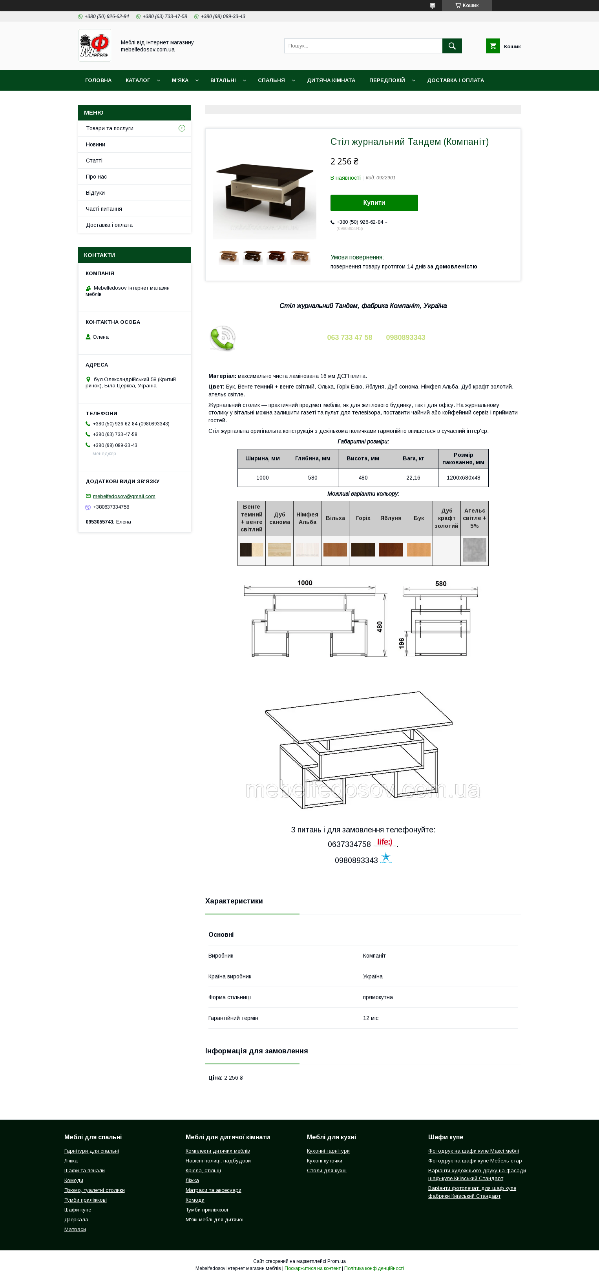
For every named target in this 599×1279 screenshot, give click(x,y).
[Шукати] (452, 45)
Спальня (271, 80)
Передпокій (387, 80)
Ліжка (71, 1161)
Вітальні (223, 80)
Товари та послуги (109, 128)
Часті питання (104, 209)
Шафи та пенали (84, 1170)
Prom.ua (336, 1261)
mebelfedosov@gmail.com (124, 496)
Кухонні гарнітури (328, 1151)
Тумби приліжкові (85, 1200)
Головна (98, 80)
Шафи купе (77, 1210)
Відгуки (95, 193)
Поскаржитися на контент (313, 1268)
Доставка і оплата (455, 80)
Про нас (96, 176)
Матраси (75, 1229)
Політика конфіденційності (374, 1268)
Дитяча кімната (331, 80)
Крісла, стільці (203, 1170)
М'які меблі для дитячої (215, 1219)
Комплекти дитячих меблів (218, 1151)
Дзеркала (76, 1219)
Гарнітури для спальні (91, 1151)
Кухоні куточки (324, 1161)
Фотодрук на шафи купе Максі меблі (473, 1151)
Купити (374, 202)
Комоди (73, 1180)
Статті (94, 160)
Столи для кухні (327, 1170)
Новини (95, 144)
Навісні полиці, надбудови (218, 1161)
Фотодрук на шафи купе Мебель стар (475, 1161)
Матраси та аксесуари (213, 1190)
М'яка (180, 80)
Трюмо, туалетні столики (94, 1190)
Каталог (138, 80)
